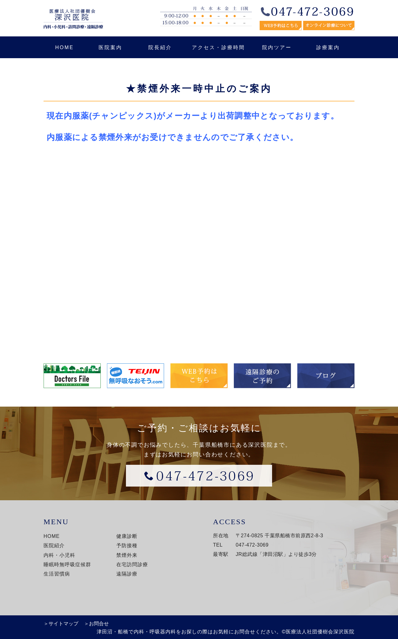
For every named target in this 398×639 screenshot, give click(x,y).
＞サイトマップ (61, 623)
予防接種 (126, 545)
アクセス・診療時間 (218, 47)
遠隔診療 (126, 573)
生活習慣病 (57, 573)
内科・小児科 (59, 555)
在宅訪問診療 (132, 564)
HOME (64, 47)
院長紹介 (160, 47)
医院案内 (110, 47)
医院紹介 (54, 545)
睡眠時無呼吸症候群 (67, 564)
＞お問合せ (96, 623)
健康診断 (126, 536)
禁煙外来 (126, 555)
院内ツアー (277, 47)
